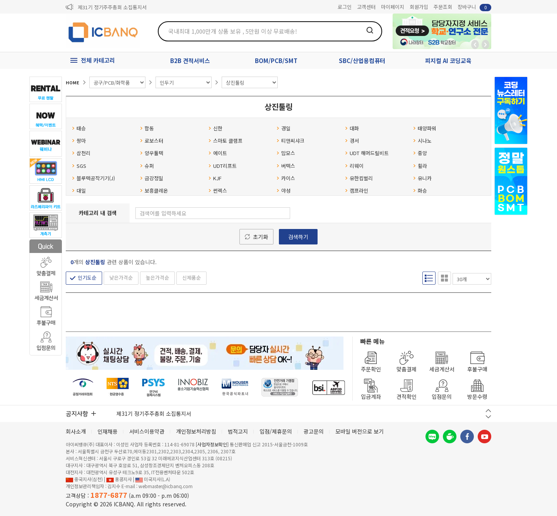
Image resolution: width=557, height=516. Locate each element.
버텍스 (286, 165)
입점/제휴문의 (276, 431)
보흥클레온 (154, 190)
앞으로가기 (485, 44)
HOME (72, 82)
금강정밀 (151, 178)
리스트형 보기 (429, 278)
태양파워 (424, 128)
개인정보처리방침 (196, 431)
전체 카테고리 (98, 60)
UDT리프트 (222, 165)
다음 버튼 (488, 417)
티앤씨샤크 (290, 140)
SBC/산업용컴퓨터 (362, 60)
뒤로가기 (475, 44)
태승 (79, 128)
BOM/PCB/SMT (276, 60)
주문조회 (443, 6)
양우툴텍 (151, 153)
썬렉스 (217, 190)
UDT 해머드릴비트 (367, 153)
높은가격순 (157, 277)
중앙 (420, 153)
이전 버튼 (488, 410)
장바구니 (474, 7)
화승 (420, 190)
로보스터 (151, 140)
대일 (79, 190)
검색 (369, 30)
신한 (215, 128)
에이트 (217, 153)
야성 (283, 190)
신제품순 (191, 277)
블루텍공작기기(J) (93, 178)
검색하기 (298, 237)
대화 (352, 128)
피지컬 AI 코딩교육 (448, 60)
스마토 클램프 (225, 140)
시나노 (422, 140)
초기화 (260, 237)
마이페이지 (392, 6)
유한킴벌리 (359, 178)
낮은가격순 (121, 277)
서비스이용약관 (146, 431)
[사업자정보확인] (212, 444)
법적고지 (238, 431)
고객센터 (366, 6)
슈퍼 (147, 165)
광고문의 (314, 431)
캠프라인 (356, 190)
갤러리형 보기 (444, 278)
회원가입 (419, 6)
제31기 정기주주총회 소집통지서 (112, 7)
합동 (147, 128)
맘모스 (286, 153)
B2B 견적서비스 (190, 60)
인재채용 (107, 431)
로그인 (345, 6)
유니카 (422, 178)
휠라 (420, 165)
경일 (283, 128)
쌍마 (79, 140)
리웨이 (354, 165)
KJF (215, 178)
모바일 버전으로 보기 (359, 431)
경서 (352, 140)
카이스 (286, 178)
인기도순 (87, 277)
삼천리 (81, 153)
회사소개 (76, 431)
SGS (79, 165)
